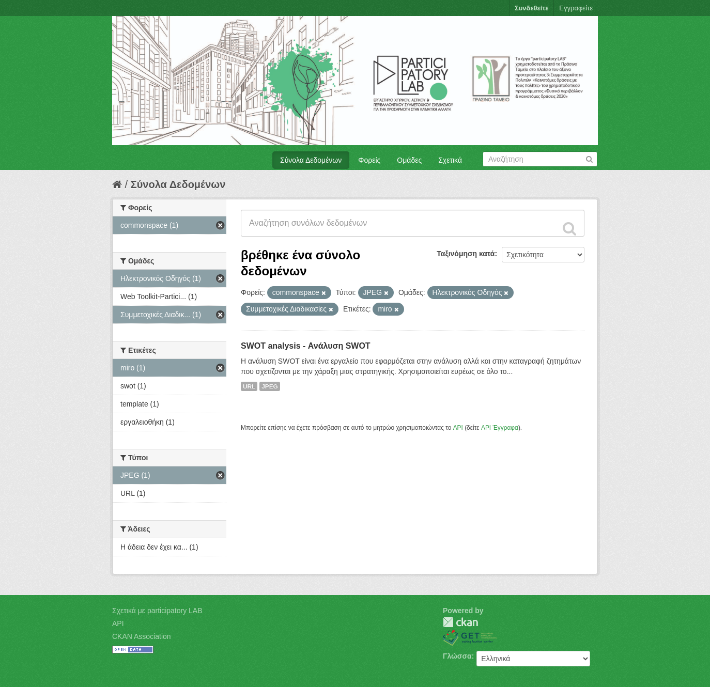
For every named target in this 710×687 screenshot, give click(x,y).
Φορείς (369, 160)
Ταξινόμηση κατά (466, 253)
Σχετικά (450, 160)
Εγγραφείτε (576, 8)
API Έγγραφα (499, 427)
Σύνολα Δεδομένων (311, 160)
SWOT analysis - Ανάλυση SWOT (306, 345)
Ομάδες (409, 160)
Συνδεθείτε (531, 8)
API (458, 427)
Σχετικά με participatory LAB (157, 610)
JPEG (269, 386)
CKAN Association (141, 636)
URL (249, 386)
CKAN (460, 622)
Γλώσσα (457, 656)
